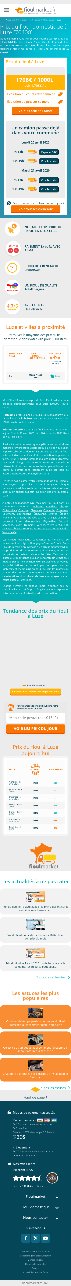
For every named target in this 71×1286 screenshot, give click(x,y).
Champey (23, 510)
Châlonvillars (9, 510)
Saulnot (63, 521)
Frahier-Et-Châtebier (13, 517)
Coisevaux (62, 510)
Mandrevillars (32, 521)
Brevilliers (51, 506)
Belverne (38, 506)
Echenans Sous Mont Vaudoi (51, 528)
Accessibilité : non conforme (35, 1272)
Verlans (41, 525)
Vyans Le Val (9, 532)
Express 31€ (49, 152)
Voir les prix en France (36, 111)
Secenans (7, 525)
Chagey (64, 506)
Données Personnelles (35, 1263)
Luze (19, 521)
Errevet (53, 513)
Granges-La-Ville (36, 517)
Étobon (64, 513)
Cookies (35, 1268)
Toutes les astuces (52, 1087)
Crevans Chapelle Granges (17, 528)
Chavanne (36, 510)
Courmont (8, 513)
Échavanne (40, 513)
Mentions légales (35, 1259)
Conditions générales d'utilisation (35, 1255)
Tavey (18, 525)
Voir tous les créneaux (36, 209)
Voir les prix (49, 161)
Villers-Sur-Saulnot (57, 525)
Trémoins (29, 525)
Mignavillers (49, 521)
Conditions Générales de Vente (35, 1251)
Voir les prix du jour (35, 728)
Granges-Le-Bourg (58, 517)
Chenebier (49, 510)
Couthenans (24, 513)
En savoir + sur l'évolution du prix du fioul (35, 691)
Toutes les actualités (51, 977)
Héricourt (7, 521)
